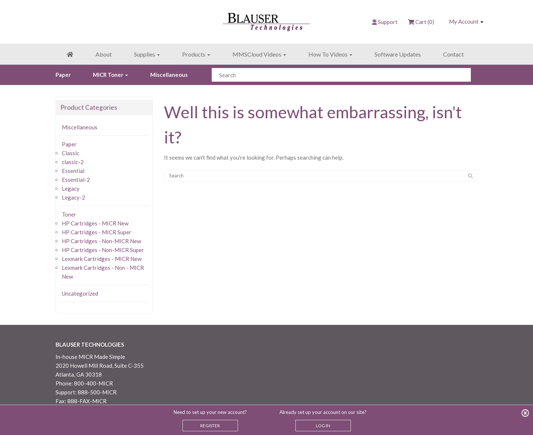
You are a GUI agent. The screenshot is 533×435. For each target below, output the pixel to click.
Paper (63, 74)
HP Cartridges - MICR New (95, 223)
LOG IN (323, 425)
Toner (69, 214)
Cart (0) (421, 21)
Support (388, 21)
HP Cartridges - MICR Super (96, 232)
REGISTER (210, 425)
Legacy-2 (73, 197)
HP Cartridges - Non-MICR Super (103, 250)
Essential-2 (76, 179)
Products (196, 54)
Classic (70, 153)
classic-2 (73, 162)
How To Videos (330, 54)
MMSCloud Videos (259, 54)
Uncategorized (80, 293)
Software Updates (398, 54)
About (103, 54)
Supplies (147, 54)
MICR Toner (110, 74)
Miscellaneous (169, 74)
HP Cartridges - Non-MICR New (101, 241)
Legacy (71, 188)
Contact (453, 54)
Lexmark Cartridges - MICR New (101, 258)
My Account (466, 21)
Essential (73, 170)
